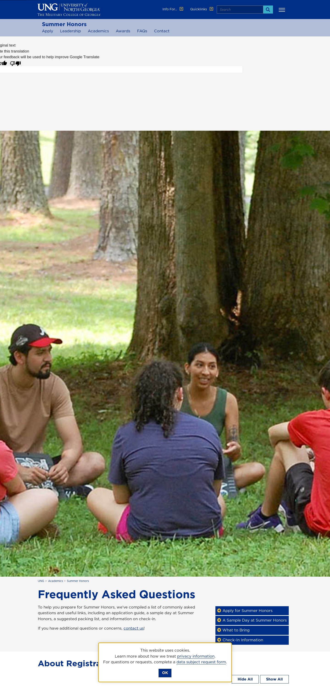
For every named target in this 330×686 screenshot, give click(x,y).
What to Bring (234, 630)
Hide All (245, 679)
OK (165, 672)
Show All (274, 679)
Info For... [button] (173, 9)
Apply (47, 31)
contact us (134, 628)
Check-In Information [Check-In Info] (241, 640)
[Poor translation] (15, 63)
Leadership (70, 31)
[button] (282, 9)
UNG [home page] (41, 581)
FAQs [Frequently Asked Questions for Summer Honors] (142, 31)
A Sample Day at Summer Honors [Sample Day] (253, 620)
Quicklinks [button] (202, 9)
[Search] (268, 10)
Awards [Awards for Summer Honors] (123, 31)
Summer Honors (64, 24)
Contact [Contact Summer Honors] (162, 31)
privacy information (195, 656)
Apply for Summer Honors (245, 610)
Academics (98, 31)
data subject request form (201, 662)
